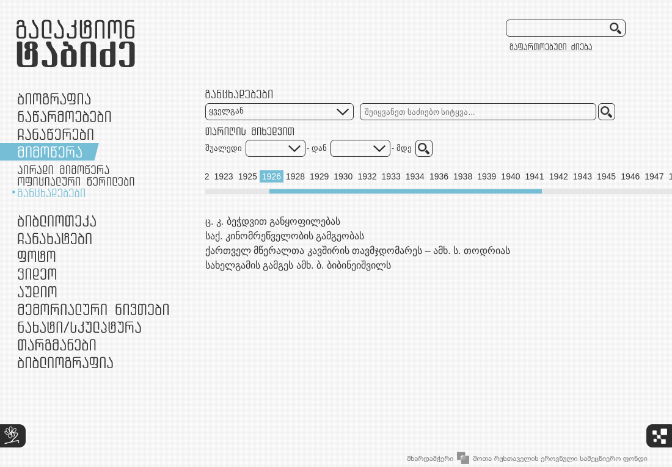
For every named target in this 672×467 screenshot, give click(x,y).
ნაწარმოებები (64, 116)
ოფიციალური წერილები (76, 181)
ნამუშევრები (79, 327)
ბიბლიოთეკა (57, 221)
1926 (271, 176)
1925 (247, 176)
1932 (366, 176)
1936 (438, 176)
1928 (295, 176)
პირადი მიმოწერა (63, 169)
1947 (654, 176)
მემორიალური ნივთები (93, 309)
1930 (343, 176)
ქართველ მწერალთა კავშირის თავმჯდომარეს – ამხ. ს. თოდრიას (357, 250)
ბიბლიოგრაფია (65, 362)
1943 (582, 176)
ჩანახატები (55, 238)
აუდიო (37, 291)
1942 (558, 176)
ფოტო (37, 256)
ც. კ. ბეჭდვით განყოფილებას (272, 221)
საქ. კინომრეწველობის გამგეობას (284, 236)
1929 (319, 176)
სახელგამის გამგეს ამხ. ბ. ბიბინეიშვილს (298, 265)
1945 (606, 176)
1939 (486, 176)
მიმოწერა (50, 152)
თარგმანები (57, 344)
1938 (462, 176)
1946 (630, 176)
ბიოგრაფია (54, 98)
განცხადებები (51, 193)
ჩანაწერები (55, 134)
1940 (510, 176)
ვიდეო (37, 274)
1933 (391, 176)
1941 (534, 176)
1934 (415, 176)
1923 (223, 176)
